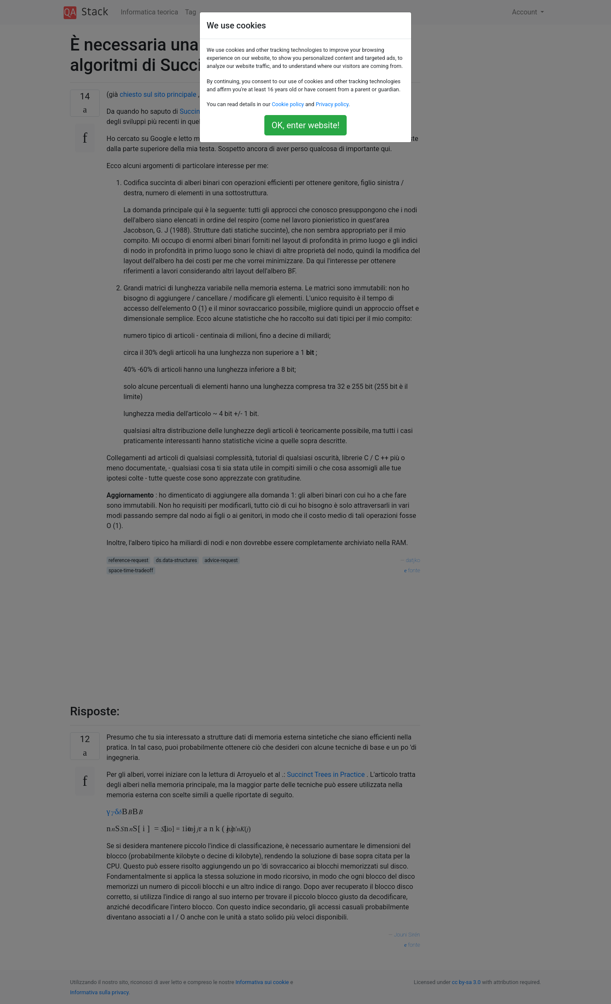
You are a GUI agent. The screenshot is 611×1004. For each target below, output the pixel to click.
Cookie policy (288, 104)
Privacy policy (332, 104)
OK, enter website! (305, 125)
